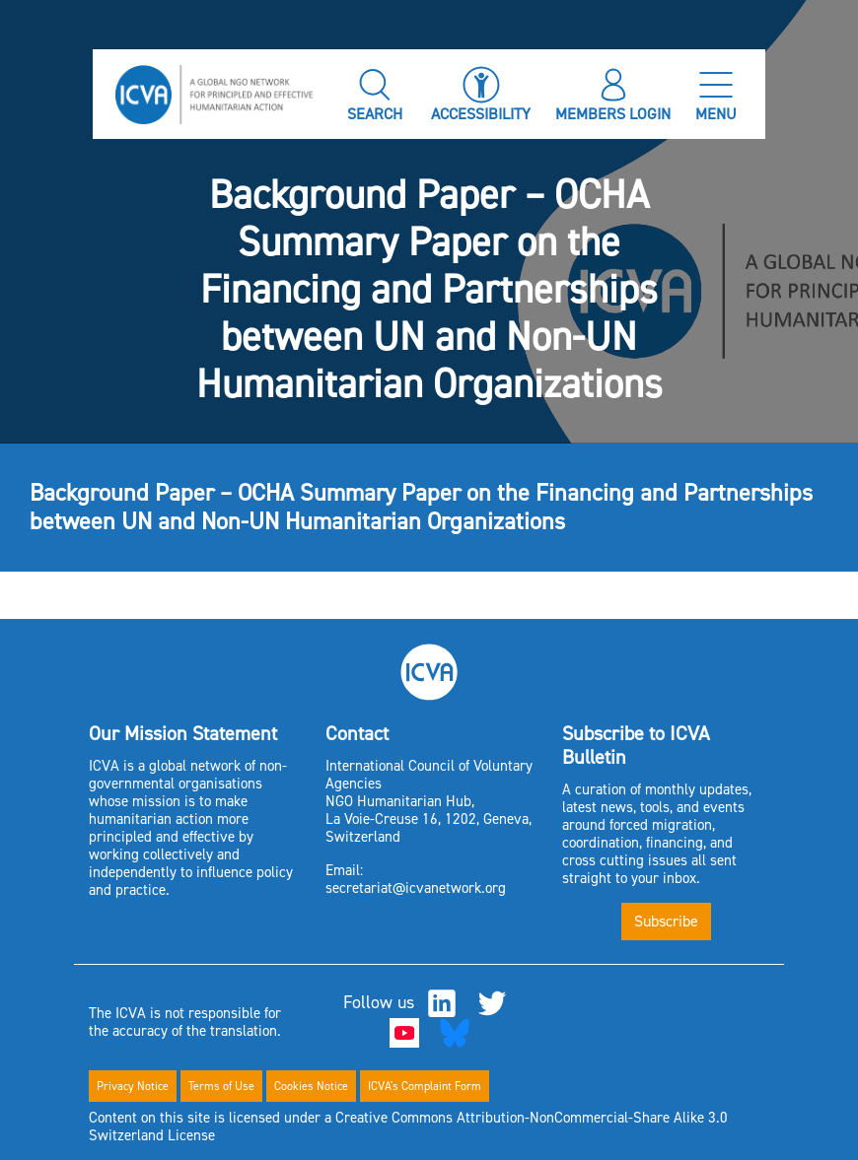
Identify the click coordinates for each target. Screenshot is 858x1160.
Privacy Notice (133, 1086)
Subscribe (666, 921)
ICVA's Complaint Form (424, 1086)
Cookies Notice (311, 1086)
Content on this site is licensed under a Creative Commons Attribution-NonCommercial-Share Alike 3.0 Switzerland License (408, 1126)
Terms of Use (221, 1086)
